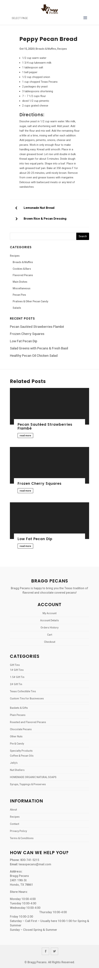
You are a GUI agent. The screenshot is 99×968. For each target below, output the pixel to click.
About (13, 809)
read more (25, 435)
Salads (17, 307)
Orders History (49, 627)
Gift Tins (15, 664)
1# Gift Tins (17, 669)
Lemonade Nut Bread (39, 208)
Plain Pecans (17, 715)
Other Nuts (16, 736)
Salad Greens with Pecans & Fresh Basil (39, 348)
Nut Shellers (17, 770)
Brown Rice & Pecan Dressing (45, 218)
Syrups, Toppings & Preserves (28, 784)
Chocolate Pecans (21, 729)
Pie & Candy (17, 743)
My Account (49, 613)
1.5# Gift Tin (17, 677)
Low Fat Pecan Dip (23, 341)
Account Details (49, 620)
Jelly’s (14, 762)
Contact (14, 823)
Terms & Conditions (22, 838)
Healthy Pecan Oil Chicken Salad (34, 356)
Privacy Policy (18, 831)
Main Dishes (20, 281)
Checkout (49, 641)
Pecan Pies (19, 294)
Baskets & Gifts (19, 707)
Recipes (62, 48)
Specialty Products (21, 750)
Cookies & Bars (22, 268)
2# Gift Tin (16, 684)
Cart (49, 634)
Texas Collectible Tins (23, 691)
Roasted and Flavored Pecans (28, 722)
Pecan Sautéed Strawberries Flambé (37, 327)
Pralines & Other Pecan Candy (30, 301)
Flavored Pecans (23, 275)
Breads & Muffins (46, 48)
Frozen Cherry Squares (27, 334)
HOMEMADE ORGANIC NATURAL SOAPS (33, 777)
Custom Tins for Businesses (27, 698)
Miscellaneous (21, 288)
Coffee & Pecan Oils (22, 755)
